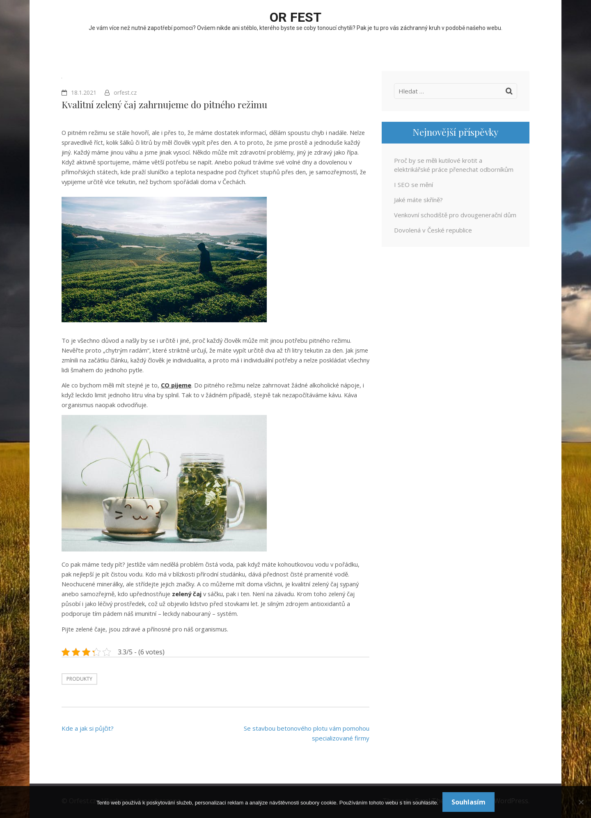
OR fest (295, 17)
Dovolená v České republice (433, 230)
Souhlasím (468, 802)
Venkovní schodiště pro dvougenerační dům (455, 215)
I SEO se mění (413, 184)
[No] (581, 802)
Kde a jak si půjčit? (88, 728)
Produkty (79, 678)
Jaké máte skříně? (418, 200)
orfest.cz (125, 92)
